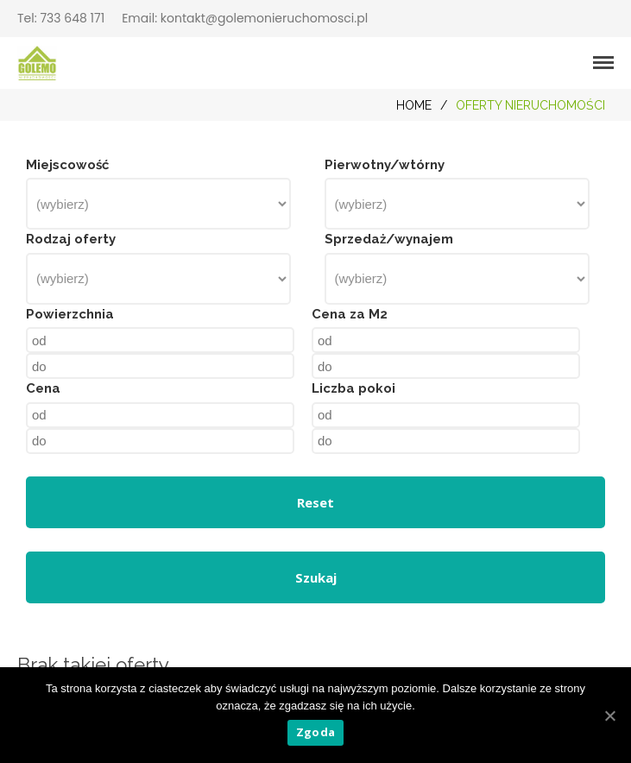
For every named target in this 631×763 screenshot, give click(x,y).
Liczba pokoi (353, 388)
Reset (315, 502)
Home (414, 105)
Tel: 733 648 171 (60, 18)
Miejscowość (67, 165)
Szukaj (316, 577)
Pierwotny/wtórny (385, 165)
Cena (43, 388)
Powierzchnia (70, 314)
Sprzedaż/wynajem (389, 239)
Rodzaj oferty (71, 239)
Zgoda (315, 732)
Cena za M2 (350, 314)
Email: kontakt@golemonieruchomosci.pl (245, 18)
